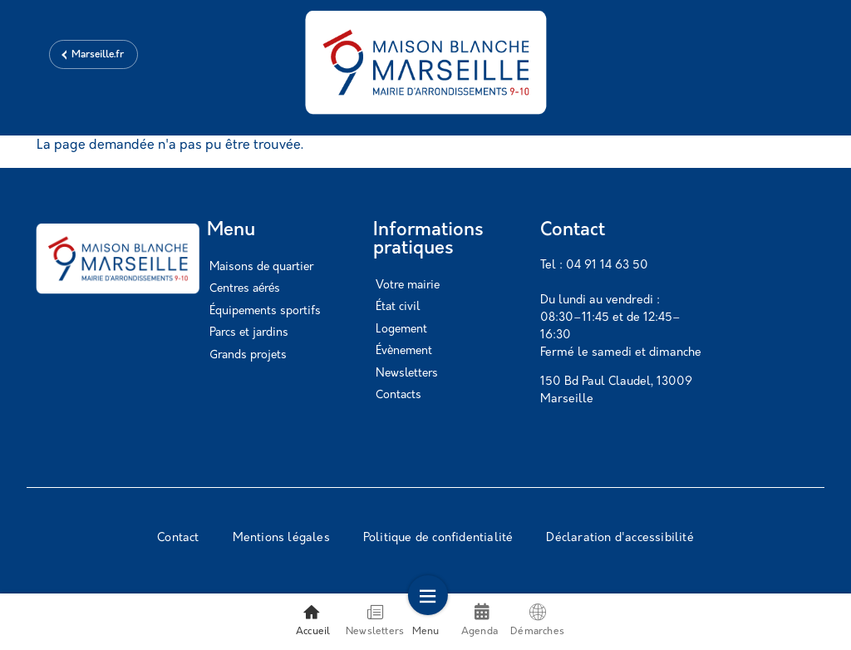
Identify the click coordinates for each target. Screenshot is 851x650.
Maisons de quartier (261, 267)
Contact (178, 538)
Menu (426, 620)
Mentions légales (281, 538)
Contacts (398, 395)
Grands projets (248, 355)
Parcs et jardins (248, 332)
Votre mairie (408, 285)
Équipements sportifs (265, 311)
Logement (401, 329)
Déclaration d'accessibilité (619, 538)
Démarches (537, 620)
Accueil (313, 620)
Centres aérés (244, 288)
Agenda (479, 628)
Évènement (404, 351)
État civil (398, 307)
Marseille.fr (97, 55)
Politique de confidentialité (438, 538)
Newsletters (407, 373)
